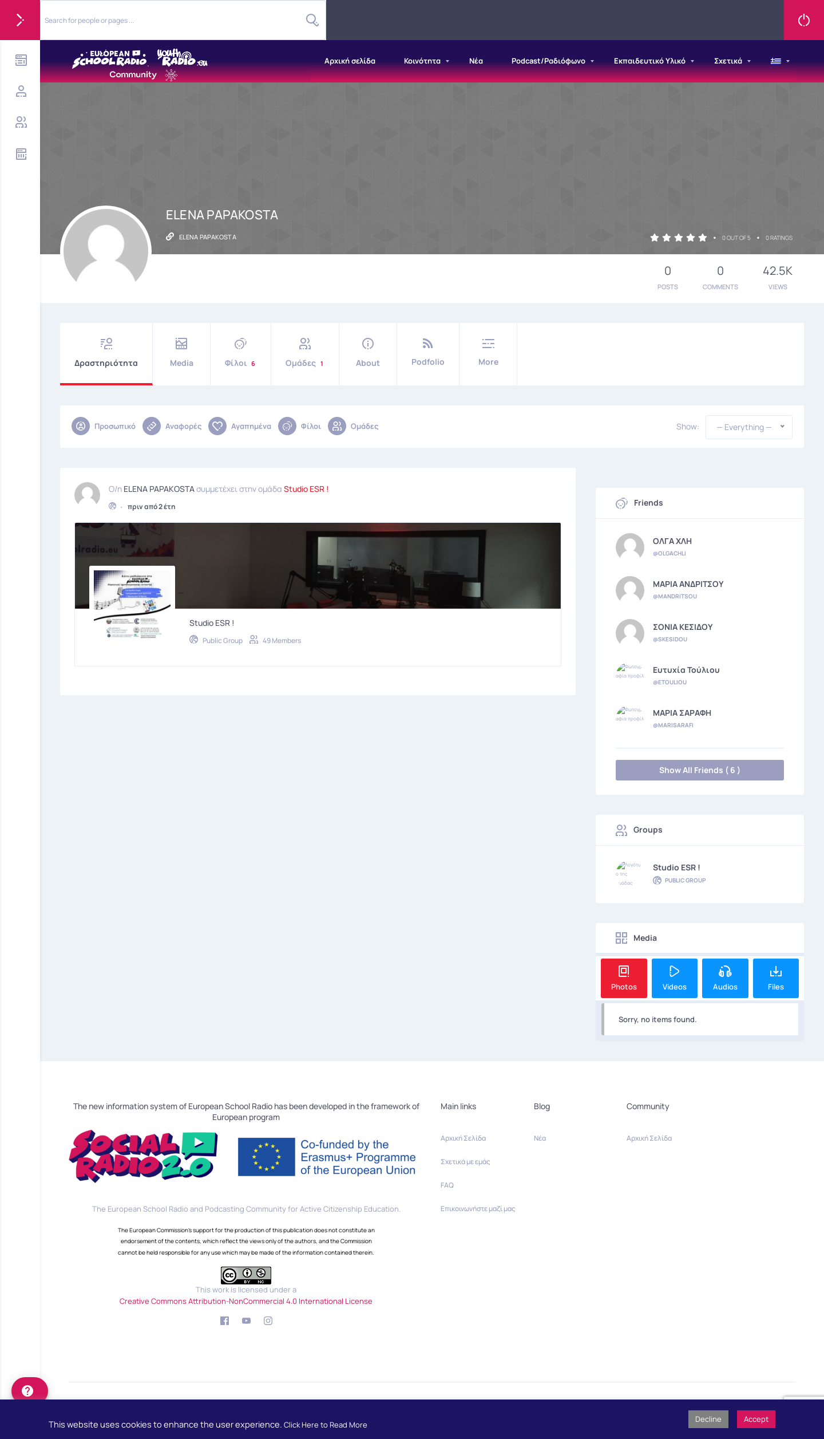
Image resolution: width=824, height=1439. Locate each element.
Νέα (476, 61)
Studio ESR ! (306, 487)
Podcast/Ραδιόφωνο (548, 61)
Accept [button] (756, 1419)
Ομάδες (305, 353)
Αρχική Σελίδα (463, 1138)
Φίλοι (240, 353)
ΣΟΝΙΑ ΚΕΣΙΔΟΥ (683, 627)
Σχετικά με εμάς (465, 1161)
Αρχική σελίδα (349, 61)
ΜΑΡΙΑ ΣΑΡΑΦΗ (682, 712)
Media (181, 353)
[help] (29, 1391)
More (488, 352)
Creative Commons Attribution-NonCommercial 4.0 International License (246, 1301)
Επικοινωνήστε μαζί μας (478, 1208)
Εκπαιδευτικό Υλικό (650, 61)
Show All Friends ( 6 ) (699, 769)
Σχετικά (728, 61)
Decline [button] (708, 1419)
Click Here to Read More (325, 1425)
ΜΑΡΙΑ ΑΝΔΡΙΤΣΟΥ (688, 584)
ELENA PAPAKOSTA (159, 487)
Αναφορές (171, 426)
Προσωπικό (104, 426)
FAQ (447, 1185)
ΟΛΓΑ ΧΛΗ (672, 541)
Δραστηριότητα (106, 353)
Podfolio (428, 352)
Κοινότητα (422, 61)
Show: (687, 426)
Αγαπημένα (239, 426)
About (368, 353)
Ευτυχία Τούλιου (686, 670)
